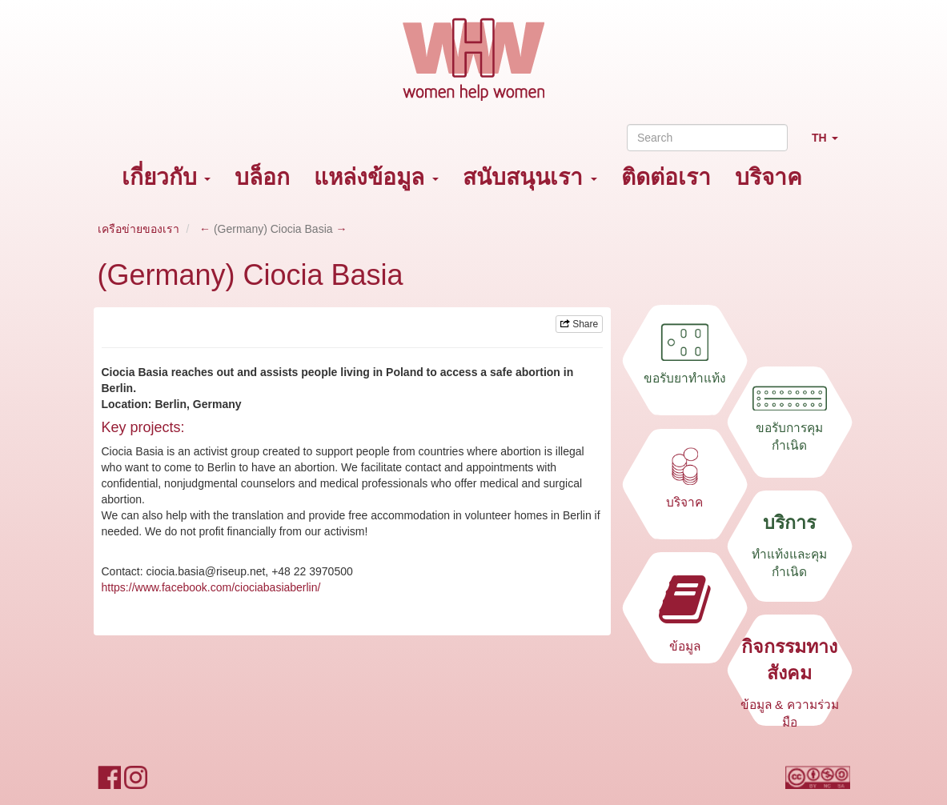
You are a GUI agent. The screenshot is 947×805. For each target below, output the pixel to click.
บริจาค (768, 177)
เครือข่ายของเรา (138, 228)
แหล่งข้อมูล (376, 177)
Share (579, 324)
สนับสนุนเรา (530, 177)
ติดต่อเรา (666, 177)
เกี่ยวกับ (166, 177)
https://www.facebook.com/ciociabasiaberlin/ (211, 587)
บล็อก (262, 177)
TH (831, 144)
